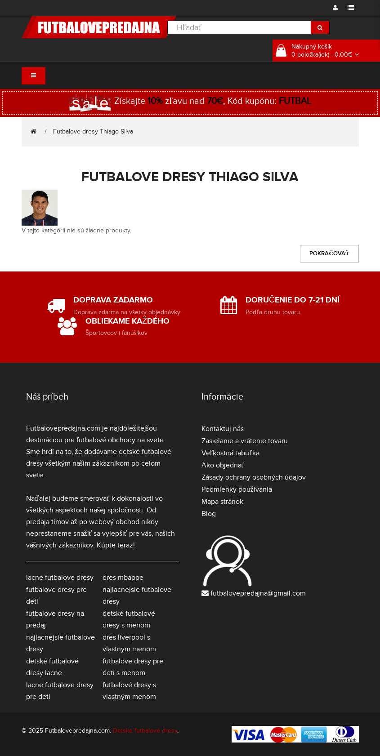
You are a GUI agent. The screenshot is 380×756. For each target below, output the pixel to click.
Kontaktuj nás (222, 428)
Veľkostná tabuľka (230, 453)
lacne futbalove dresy (60, 577)
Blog (208, 513)
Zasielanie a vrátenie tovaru (244, 440)
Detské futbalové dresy (145, 730)
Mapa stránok (222, 501)
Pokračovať (329, 253)
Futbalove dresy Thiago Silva (93, 131)
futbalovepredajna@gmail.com (258, 593)
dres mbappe (123, 577)
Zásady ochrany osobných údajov (253, 477)
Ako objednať (223, 465)
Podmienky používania (236, 489)
